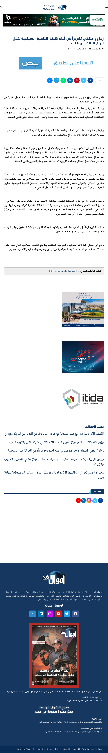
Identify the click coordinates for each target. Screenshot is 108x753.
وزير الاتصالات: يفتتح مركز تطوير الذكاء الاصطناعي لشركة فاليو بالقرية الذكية (56, 442)
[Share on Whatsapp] (63, 80)
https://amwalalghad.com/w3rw (64, 271)
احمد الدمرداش (94, 49)
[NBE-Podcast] (54, 16)
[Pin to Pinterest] (77, 80)
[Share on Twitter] (83, 80)
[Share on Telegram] (56, 80)
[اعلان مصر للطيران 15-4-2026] (83, 294)
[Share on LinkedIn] (70, 80)
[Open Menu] (106, 7)
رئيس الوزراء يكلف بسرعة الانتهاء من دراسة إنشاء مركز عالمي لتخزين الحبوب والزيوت (54, 462)
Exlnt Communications (91, 749)
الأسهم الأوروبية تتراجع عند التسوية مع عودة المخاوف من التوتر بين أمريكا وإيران (54, 434)
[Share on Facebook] (90, 80)
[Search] (1, 8)
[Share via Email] (50, 80)
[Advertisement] (54, 536)
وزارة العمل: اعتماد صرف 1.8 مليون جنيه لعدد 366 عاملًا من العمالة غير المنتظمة (56, 451)
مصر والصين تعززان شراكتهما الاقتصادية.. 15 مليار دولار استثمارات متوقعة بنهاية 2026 (54, 475)
